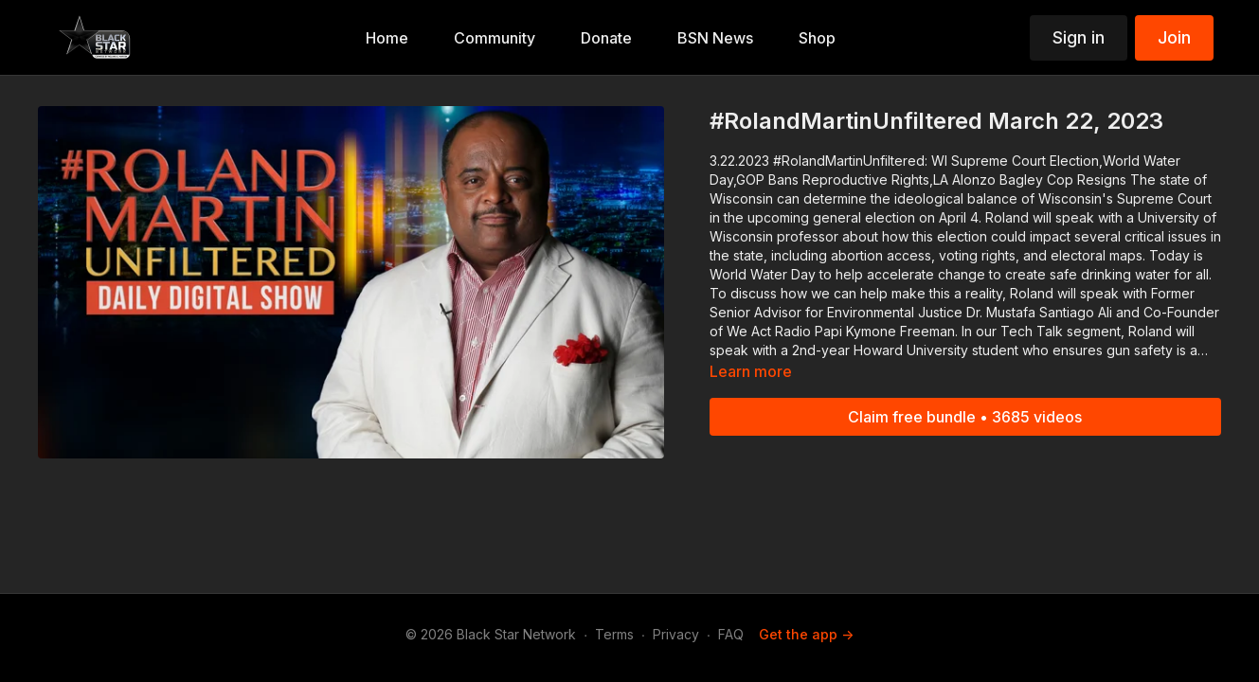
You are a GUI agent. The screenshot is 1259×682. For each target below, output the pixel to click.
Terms (614, 634)
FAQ (731, 634)
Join (1174, 37)
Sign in (1078, 37)
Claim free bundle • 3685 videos (965, 416)
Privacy (676, 634)
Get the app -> (806, 634)
